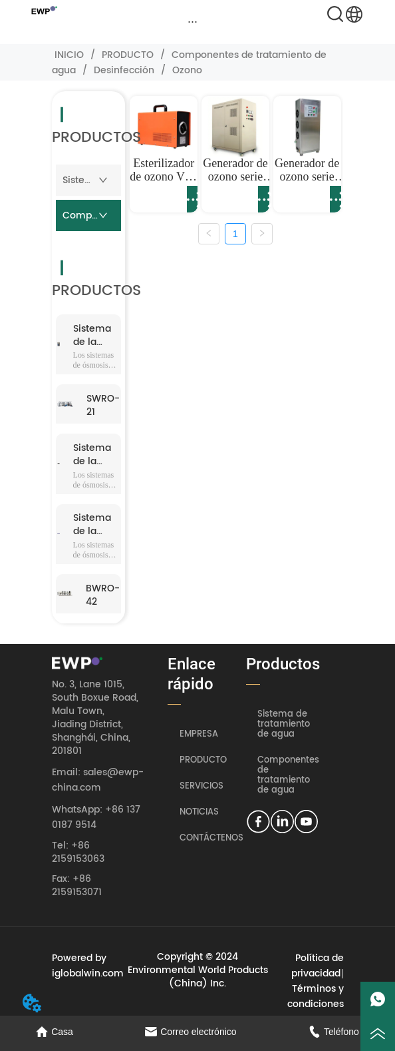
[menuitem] (193, 22)
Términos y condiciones (315, 996)
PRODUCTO (127, 55)
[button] (192, 22)
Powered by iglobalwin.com (88, 965)
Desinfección (124, 70)
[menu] (193, 22)
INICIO (69, 55)
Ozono (186, 70)
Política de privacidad (317, 965)
